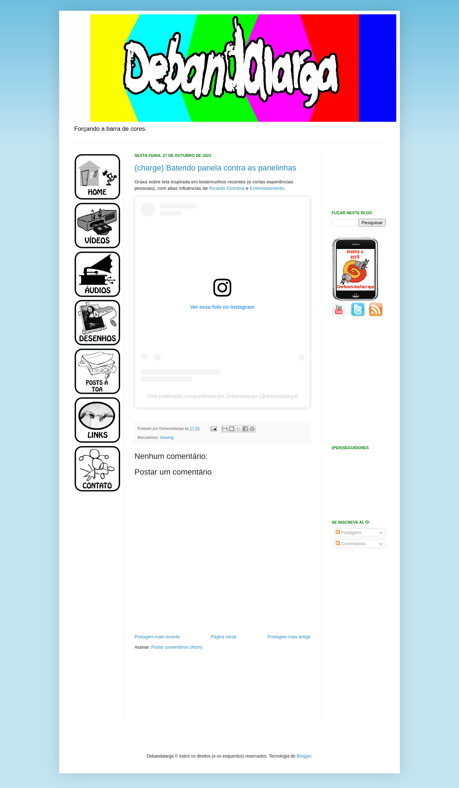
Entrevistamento (267, 188)
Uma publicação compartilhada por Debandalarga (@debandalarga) (222, 396)
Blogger (304, 756)
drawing (167, 437)
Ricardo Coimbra (227, 188)
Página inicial (223, 636)
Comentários (350, 543)
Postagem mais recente (157, 636)
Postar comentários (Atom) (177, 647)
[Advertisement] (95, 611)
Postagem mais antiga (289, 636)
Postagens (348, 532)
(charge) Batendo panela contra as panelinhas (215, 167)
